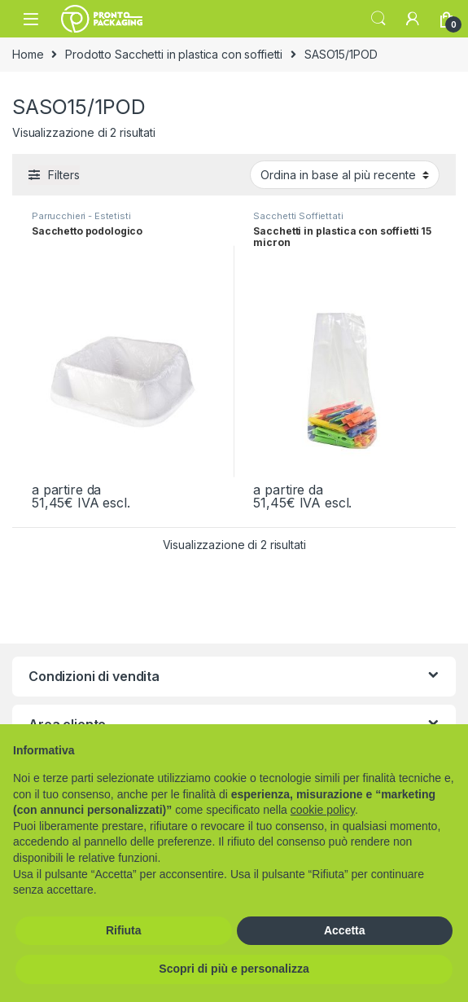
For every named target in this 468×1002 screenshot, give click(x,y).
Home (27, 54)
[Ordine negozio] (345, 174)
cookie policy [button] (323, 809)
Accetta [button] (344, 930)
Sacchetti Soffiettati (298, 216)
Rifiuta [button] (124, 930)
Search (378, 19)
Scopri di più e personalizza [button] (233, 968)
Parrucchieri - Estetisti (81, 216)
